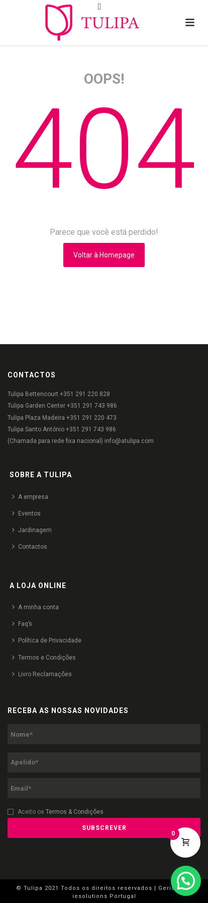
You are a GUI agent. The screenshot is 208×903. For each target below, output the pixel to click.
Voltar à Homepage (104, 255)
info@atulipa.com (129, 440)
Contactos (29, 546)
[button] (186, 881)
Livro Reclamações (42, 674)
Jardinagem (32, 530)
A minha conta (35, 607)
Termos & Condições (74, 811)
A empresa (30, 496)
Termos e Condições (44, 657)
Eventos (26, 513)
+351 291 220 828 (85, 394)
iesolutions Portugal (104, 896)
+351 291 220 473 (91, 417)
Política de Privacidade (46, 640)
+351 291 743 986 (92, 405)
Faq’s (22, 623)
